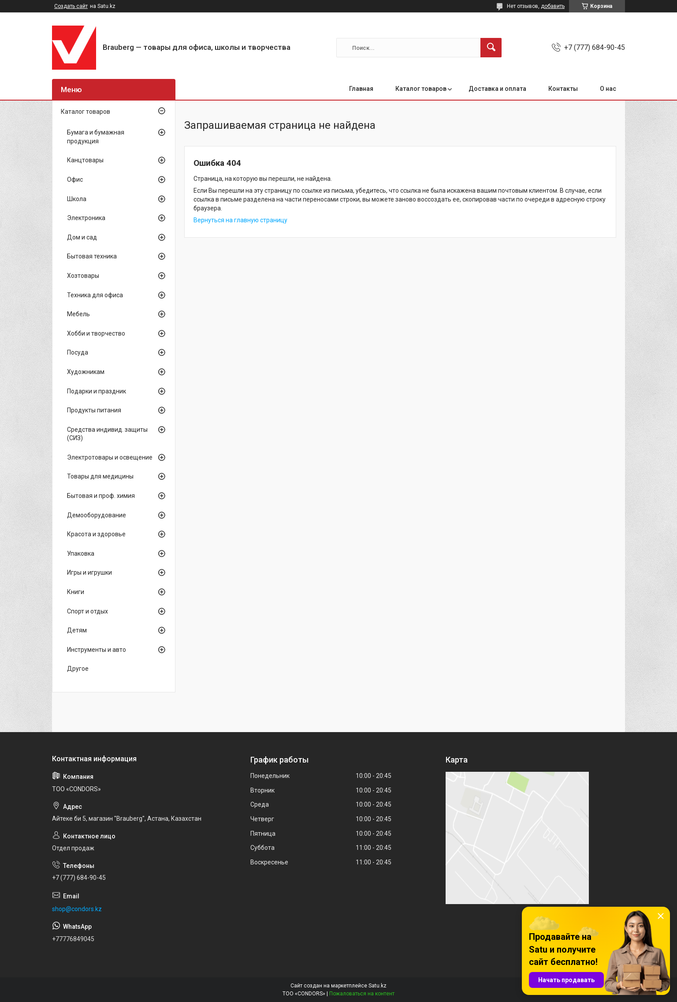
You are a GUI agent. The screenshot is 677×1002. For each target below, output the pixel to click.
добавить (553, 6)
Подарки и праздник (96, 391)
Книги (75, 591)
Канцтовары (85, 160)
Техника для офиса (95, 295)
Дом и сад (82, 237)
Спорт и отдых (87, 611)
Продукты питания (94, 410)
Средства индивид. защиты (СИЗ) (107, 434)
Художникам (85, 371)
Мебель (78, 314)
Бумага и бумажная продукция (95, 137)
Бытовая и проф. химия (101, 495)
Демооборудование (96, 515)
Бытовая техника (92, 256)
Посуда (77, 352)
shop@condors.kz (77, 908)
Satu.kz (377, 986)
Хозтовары (83, 275)
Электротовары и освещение (110, 457)
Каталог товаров (420, 88)
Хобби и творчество (96, 333)
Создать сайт (71, 6)
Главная (361, 88)
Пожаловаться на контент (361, 994)
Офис (75, 179)
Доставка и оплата (497, 88)
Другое (78, 668)
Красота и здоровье (96, 534)
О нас (608, 88)
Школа (76, 198)
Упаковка (80, 553)
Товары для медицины (100, 476)
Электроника (86, 217)
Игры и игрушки (89, 572)
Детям (77, 630)
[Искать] (491, 47)
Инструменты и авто (96, 649)
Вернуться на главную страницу (240, 220)
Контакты (563, 88)
